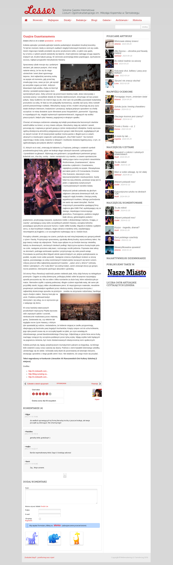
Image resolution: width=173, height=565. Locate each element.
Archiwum (121, 20)
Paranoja (94, 384)
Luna (116, 75)
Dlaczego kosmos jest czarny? (128, 116)
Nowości (38, 20)
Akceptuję (28, 522)
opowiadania (61, 383)
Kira (116, 64)
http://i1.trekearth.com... (38, 371)
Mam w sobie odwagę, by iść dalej (130, 172)
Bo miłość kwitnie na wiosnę (127, 61)
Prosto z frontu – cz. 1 (124, 126)
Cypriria (117, 139)
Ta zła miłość (120, 162)
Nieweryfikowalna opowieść (127, 247)
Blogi (94, 20)
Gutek (116, 165)
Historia (137, 20)
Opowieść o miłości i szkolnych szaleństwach (129, 153)
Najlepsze (53, 20)
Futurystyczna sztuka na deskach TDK (130, 193)
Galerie (106, 20)
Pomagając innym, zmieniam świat (130, 97)
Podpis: (27, 513)
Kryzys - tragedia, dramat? (127, 227)
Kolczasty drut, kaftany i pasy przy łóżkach (130, 72)
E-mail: (27, 517)
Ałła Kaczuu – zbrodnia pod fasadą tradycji (130, 52)
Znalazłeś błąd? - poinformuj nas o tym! (39, 560)
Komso (117, 109)
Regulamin (28, 523)
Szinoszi (117, 56)
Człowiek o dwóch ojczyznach (38, 384)
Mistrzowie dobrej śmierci (126, 41)
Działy (66, 20)
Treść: (27, 488)
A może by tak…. (122, 136)
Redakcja (80, 20)
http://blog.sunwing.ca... (38, 374)
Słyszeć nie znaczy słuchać (127, 81)
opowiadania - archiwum (53, 41)
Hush (116, 157)
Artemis (117, 44)
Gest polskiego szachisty (126, 237)
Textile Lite (44, 509)
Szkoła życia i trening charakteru (129, 106)
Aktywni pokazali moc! (124, 182)
